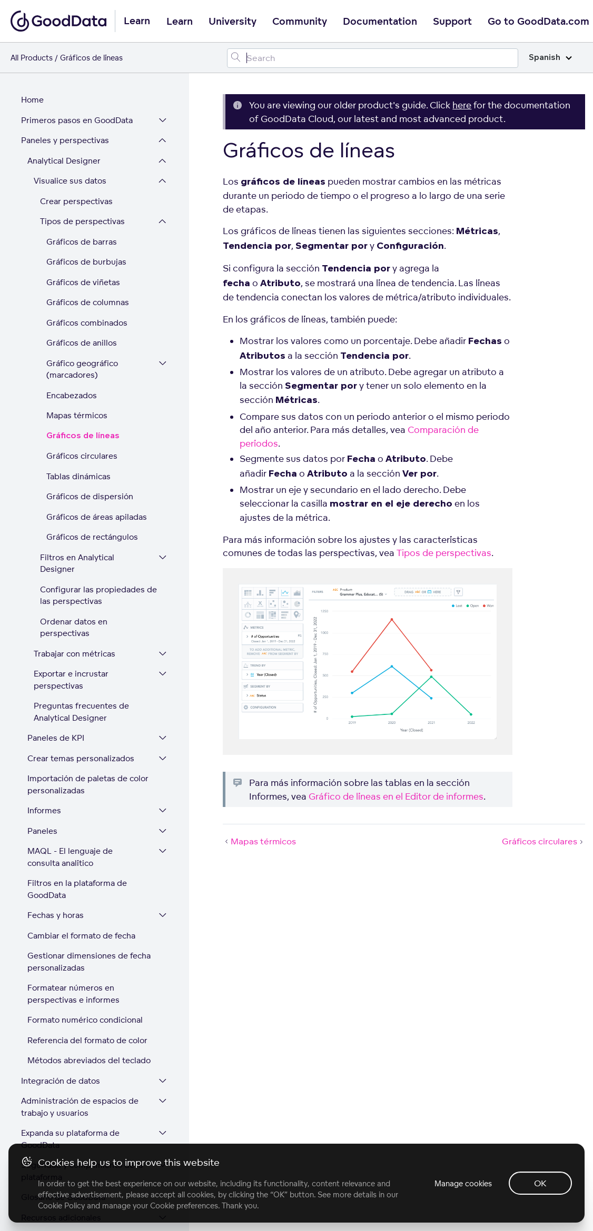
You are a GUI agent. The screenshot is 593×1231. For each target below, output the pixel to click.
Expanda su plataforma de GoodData (70, 1105)
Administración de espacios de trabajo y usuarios (80, 1073)
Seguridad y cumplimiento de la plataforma (82, 1137)
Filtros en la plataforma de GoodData (77, 855)
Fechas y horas (55, 881)
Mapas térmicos (76, 381)
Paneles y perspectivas (65, 106)
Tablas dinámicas (78, 442)
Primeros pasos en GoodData (77, 86)
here (461, 104)
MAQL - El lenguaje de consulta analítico (70, 823)
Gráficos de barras (81, 208)
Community (299, 21)
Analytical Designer (64, 127)
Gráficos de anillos (81, 309)
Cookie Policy (61, 1205)
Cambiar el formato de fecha (81, 901)
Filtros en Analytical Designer (77, 529)
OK (540, 1183)
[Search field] (372, 58)
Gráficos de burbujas (86, 228)
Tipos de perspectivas (82, 187)
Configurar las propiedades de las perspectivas (98, 561)
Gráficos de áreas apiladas (96, 483)
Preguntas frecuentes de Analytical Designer (81, 678)
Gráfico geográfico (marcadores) (82, 335)
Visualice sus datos (70, 147)
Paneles (42, 797)
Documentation (380, 21)
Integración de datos (60, 1047)
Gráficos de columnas (87, 268)
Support (452, 21)
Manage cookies (463, 1183)
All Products (32, 57)
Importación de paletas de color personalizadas (88, 750)
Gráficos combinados (86, 289)
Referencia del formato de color (87, 1006)
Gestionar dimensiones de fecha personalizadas (89, 927)
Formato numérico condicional (85, 986)
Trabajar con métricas (74, 619)
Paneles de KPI (55, 704)
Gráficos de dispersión (89, 462)
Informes (44, 776)
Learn (179, 21)
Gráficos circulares (81, 422)
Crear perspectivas (76, 167)
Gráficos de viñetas (83, 248)
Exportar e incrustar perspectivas (71, 645)
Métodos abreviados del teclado (89, 1026)
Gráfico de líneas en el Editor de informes (396, 796)
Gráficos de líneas (83, 401)
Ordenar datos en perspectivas (73, 593)
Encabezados (71, 361)
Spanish (550, 57)
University (232, 21)
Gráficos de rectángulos (92, 503)
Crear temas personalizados (80, 724)
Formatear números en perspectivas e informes (73, 960)
